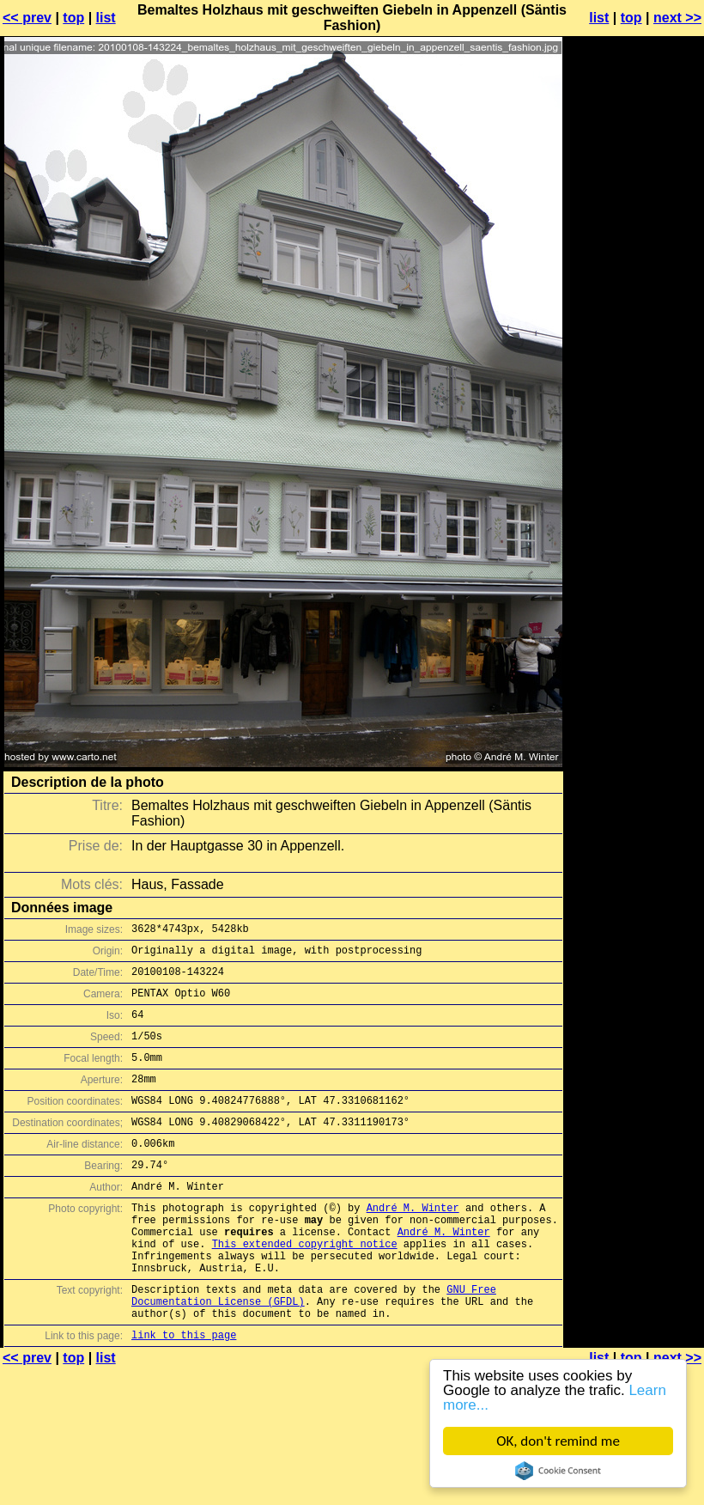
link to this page (183, 1393)
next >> (677, 17)
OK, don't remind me (558, 1441)
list (106, 17)
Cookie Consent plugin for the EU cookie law (558, 1470)
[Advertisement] (634, 236)
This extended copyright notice (305, 1287)
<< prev (27, 17)
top (73, 17)
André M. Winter (413, 1243)
